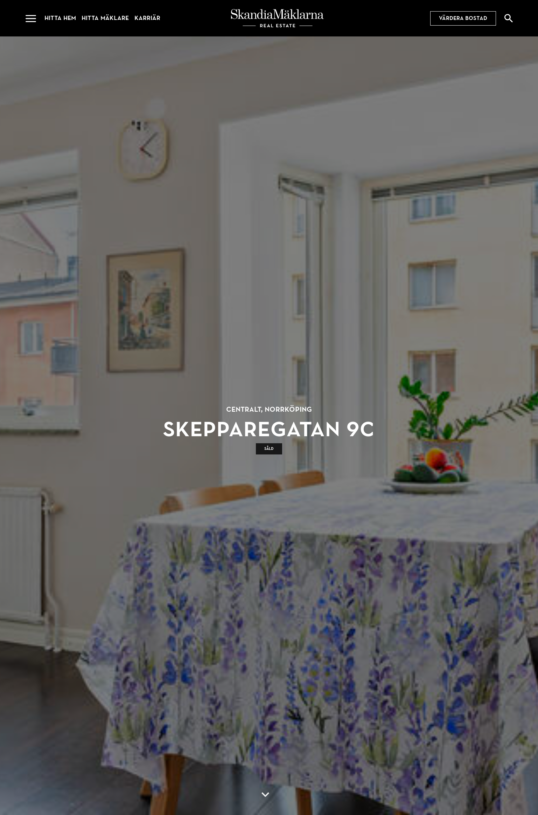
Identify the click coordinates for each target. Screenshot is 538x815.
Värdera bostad (463, 18)
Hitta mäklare (105, 18)
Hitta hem (60, 18)
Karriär (147, 18)
